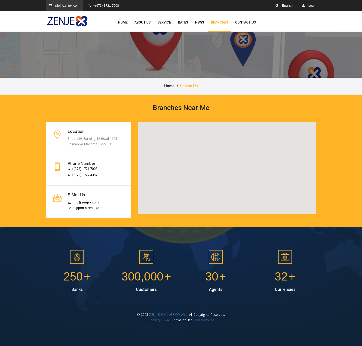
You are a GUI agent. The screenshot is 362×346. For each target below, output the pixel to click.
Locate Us (189, 86)
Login (309, 5)
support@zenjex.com (86, 208)
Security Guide (159, 320)
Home (123, 22)
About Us (143, 22)
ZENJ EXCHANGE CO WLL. (168, 314)
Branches (219, 22)
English (284, 5)
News (199, 22)
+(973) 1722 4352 (83, 175)
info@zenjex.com (64, 5)
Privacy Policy (203, 320)
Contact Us (245, 22)
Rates (183, 22)
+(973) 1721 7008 (104, 5)
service (164, 22)
